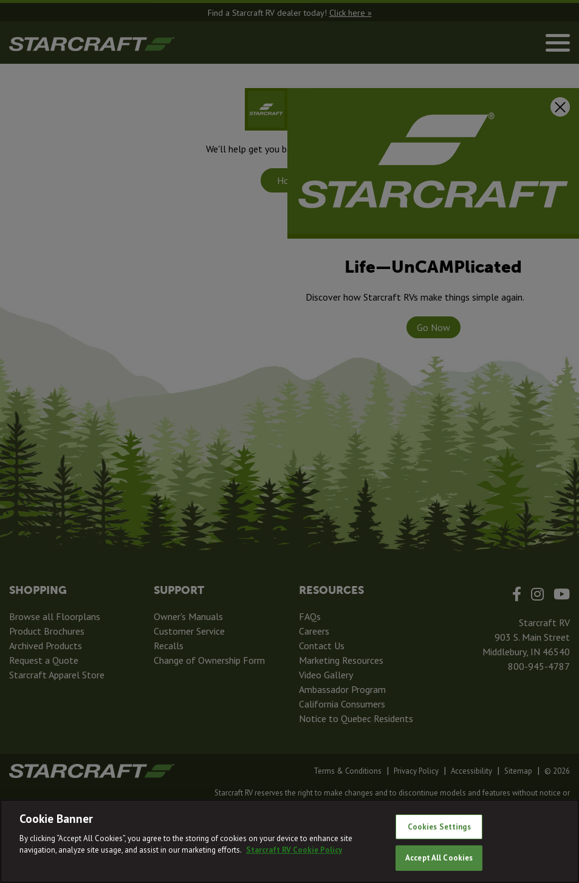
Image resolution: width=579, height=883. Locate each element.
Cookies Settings (439, 827)
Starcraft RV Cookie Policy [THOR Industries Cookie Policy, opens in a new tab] (294, 850)
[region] (289, 841)
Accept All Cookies (439, 858)
